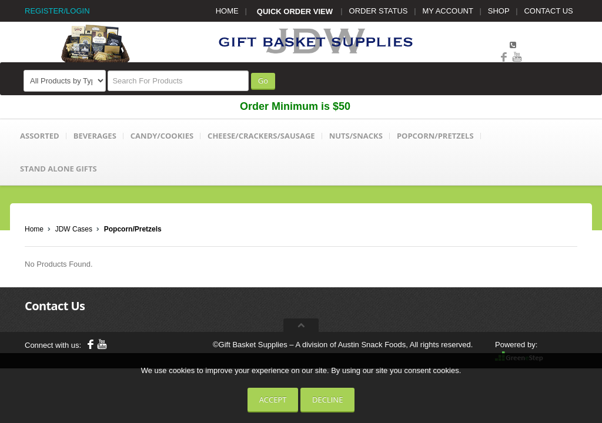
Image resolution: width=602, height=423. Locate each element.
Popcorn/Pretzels (133, 229)
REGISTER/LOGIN (57, 10)
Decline (327, 399)
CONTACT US (548, 10)
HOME (227, 10)
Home (34, 229)
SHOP (499, 10)
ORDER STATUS (378, 10)
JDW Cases (73, 229)
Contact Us (55, 306)
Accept (273, 399)
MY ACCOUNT (448, 10)
